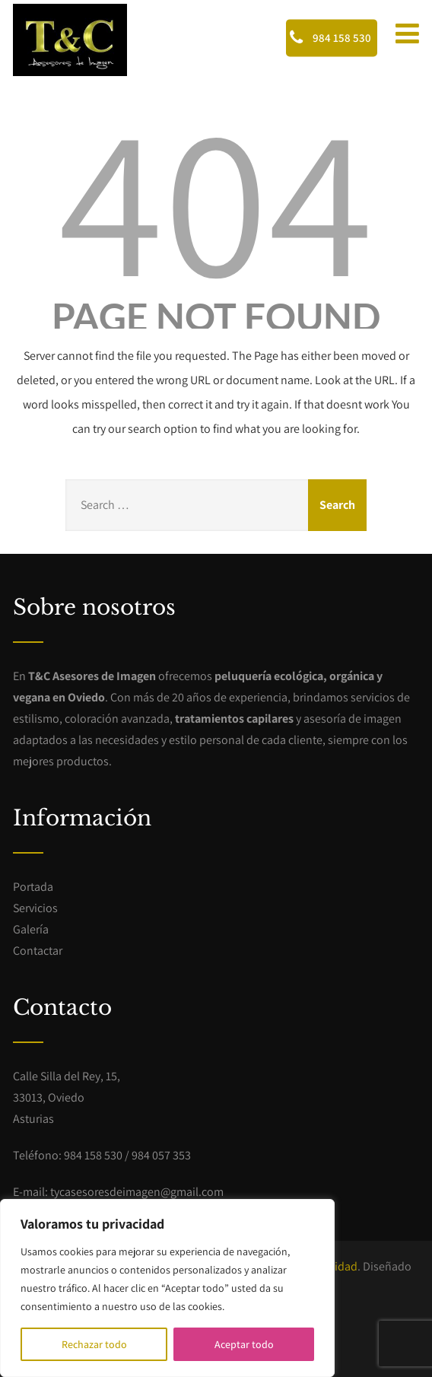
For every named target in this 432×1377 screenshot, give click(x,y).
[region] (167, 1288)
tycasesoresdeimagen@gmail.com (137, 1192)
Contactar (37, 951)
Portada (33, 887)
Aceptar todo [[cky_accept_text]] (244, 1344)
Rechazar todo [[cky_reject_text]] (94, 1344)
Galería (31, 929)
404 (216, 198)
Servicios (35, 908)
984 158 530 (330, 37)
